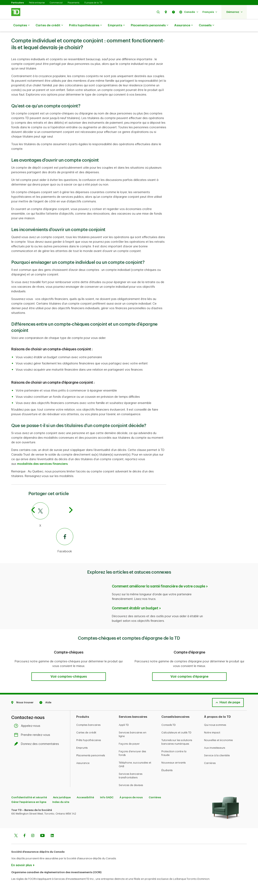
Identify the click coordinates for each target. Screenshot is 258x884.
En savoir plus (21, 855)
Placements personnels (149, 25)
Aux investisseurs (214, 737)
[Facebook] (52, 531)
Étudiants (167, 760)
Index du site (60, 792)
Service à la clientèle (217, 745)
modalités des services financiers (42, 453)
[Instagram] (32, 826)
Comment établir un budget (135, 598)
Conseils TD (168, 715)
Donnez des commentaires (37, 733)
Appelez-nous (28, 715)
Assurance (183, 25)
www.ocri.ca (20, 875)
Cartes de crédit (49, 25)
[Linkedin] (52, 826)
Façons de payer (129, 733)
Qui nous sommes (215, 715)
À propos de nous (131, 787)
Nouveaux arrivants (173, 752)
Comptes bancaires (88, 715)
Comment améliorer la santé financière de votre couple (158, 576)
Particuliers (17, 3)
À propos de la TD (93, 3)
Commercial (56, 3)
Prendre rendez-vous (33, 724)
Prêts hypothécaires (85, 25)
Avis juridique (62, 787)
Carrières (210, 753)
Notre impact (212, 722)
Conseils (206, 25)
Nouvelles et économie (218, 730)
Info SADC (107, 787)
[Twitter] (52, 505)
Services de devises (131, 775)
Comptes (21, 25)
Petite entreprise (37, 3)
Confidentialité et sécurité (29, 787)
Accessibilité (85, 787)
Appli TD (124, 715)
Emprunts (116, 25)
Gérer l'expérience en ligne (28, 792)
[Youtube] (42, 826)
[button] (158, 12)
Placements (73, 3)
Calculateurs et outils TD (176, 722)
